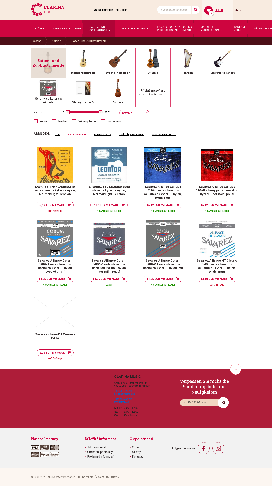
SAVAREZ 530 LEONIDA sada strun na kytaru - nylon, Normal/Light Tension (109, 190)
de (237, 10)
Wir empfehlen (87, 121)
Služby (136, 452)
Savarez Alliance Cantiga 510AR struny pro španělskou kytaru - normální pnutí (217, 190)
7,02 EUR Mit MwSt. (106, 205)
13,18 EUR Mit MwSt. (214, 279)
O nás (136, 447)
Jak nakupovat (96, 447)
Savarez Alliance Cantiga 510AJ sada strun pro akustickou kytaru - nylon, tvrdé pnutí (163, 192)
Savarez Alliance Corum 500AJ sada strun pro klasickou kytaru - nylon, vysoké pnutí (55, 266)
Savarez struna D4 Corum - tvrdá (55, 336)
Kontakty (137, 456)
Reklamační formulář (100, 456)
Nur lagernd (114, 121)
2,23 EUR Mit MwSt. (52, 352)
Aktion (44, 121)
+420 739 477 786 (123, 391)
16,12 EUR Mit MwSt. (160, 205)
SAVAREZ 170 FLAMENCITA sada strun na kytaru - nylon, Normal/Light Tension (55, 190)
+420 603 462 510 (123, 399)
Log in (123, 9)
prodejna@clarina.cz (124, 394)
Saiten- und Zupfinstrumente (89, 41)
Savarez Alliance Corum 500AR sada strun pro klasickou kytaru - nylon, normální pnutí (109, 266)
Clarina (37, 41)
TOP (57, 134)
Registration (105, 9)
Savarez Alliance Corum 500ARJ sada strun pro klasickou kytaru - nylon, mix (163, 264)
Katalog (56, 41)
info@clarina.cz (122, 402)
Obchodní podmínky (100, 452)
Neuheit (63, 121)
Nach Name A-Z (77, 134)
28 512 (108, 112)
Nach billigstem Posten (131, 134)
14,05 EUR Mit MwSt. (52, 279)
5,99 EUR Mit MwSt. (52, 205)
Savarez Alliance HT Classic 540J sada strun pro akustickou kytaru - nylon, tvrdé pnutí (217, 266)
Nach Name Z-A (102, 134)
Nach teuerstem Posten (164, 134)
